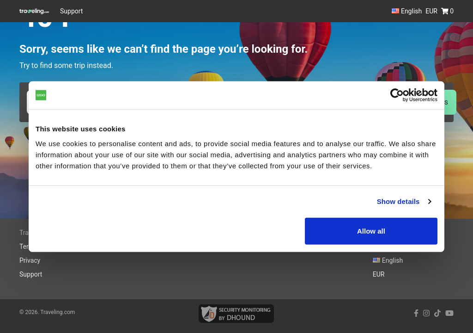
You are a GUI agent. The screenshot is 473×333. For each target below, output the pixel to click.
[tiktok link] (437, 313)
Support (71, 11)
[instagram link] (426, 313)
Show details (398, 201)
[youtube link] (449, 313)
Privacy (29, 260)
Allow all (371, 230)
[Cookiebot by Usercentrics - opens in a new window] (397, 95)
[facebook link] (416, 313)
